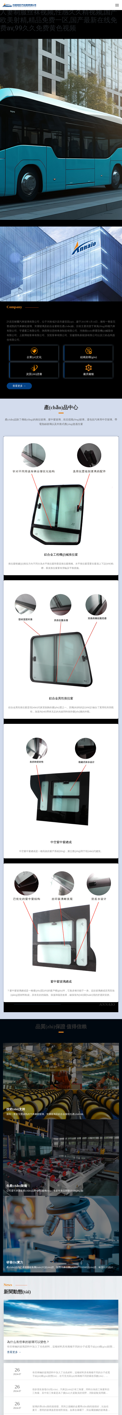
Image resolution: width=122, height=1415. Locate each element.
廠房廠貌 (88, 374)
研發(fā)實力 (14, 1262)
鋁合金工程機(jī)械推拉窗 (61, 554)
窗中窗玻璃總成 (61, 981)
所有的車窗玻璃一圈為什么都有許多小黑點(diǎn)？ (64, 1401)
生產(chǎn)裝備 (16, 1185)
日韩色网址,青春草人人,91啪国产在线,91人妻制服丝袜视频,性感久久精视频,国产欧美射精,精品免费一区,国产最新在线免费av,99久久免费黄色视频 (60, 16)
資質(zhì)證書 (34, 374)
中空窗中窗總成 (61, 842)
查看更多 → (14, 1352)
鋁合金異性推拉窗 (61, 698)
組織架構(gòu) (88, 357)
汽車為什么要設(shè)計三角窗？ (53, 1384)
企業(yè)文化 (34, 357)
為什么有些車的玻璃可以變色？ (53, 1367)
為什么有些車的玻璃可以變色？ (28, 1342)
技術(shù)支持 (15, 1109)
